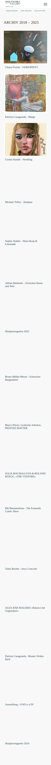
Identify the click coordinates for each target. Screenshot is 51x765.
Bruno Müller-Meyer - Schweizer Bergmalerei (22, 378)
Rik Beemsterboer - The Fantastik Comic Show (23, 510)
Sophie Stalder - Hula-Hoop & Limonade (21, 243)
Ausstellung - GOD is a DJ (19, 704)
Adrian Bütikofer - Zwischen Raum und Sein (24, 285)
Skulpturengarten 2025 (17, 331)
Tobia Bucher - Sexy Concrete (21, 568)
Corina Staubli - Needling (18, 159)
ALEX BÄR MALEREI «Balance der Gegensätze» (25, 609)
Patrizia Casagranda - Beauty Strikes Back (24, 658)
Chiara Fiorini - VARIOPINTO (21, 67)
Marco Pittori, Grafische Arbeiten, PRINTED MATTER (23, 427)
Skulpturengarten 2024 (17, 743)
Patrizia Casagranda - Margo (20, 116)
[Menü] (44, 4)
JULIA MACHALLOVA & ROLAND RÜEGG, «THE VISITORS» (25, 475)
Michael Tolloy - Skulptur (19, 202)
